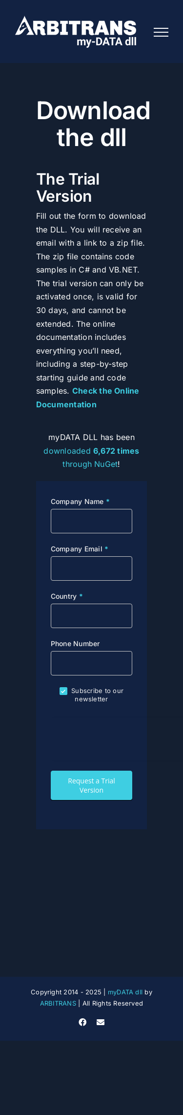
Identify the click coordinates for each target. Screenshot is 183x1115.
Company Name (80, 501)
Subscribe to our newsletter (91, 695)
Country (67, 596)
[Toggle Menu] (161, 32)
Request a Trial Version (91, 785)
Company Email (80, 549)
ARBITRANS (58, 1003)
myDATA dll (125, 992)
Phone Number (75, 643)
